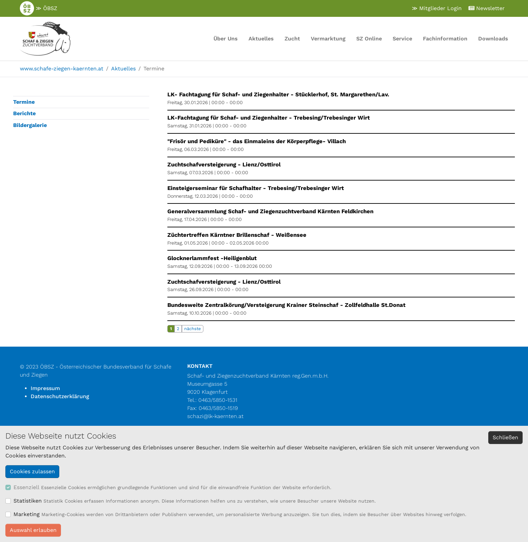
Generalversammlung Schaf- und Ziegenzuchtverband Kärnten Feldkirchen (270, 211)
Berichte (24, 113)
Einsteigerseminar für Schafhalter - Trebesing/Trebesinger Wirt (255, 188)
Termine (24, 102)
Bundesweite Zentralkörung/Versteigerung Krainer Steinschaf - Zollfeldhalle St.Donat (286, 305)
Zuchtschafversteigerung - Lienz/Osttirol (223, 164)
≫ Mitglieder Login (437, 8)
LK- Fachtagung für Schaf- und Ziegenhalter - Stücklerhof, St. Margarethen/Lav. (278, 94)
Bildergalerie (30, 125)
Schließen (505, 437)
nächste (192, 328)
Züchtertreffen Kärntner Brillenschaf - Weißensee (236, 235)
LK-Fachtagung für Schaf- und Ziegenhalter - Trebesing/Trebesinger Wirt (268, 118)
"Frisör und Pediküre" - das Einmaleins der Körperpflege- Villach (256, 141)
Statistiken (27, 501)
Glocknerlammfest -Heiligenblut (212, 258)
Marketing (26, 514)
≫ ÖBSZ (38, 8)
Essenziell (26, 487)
